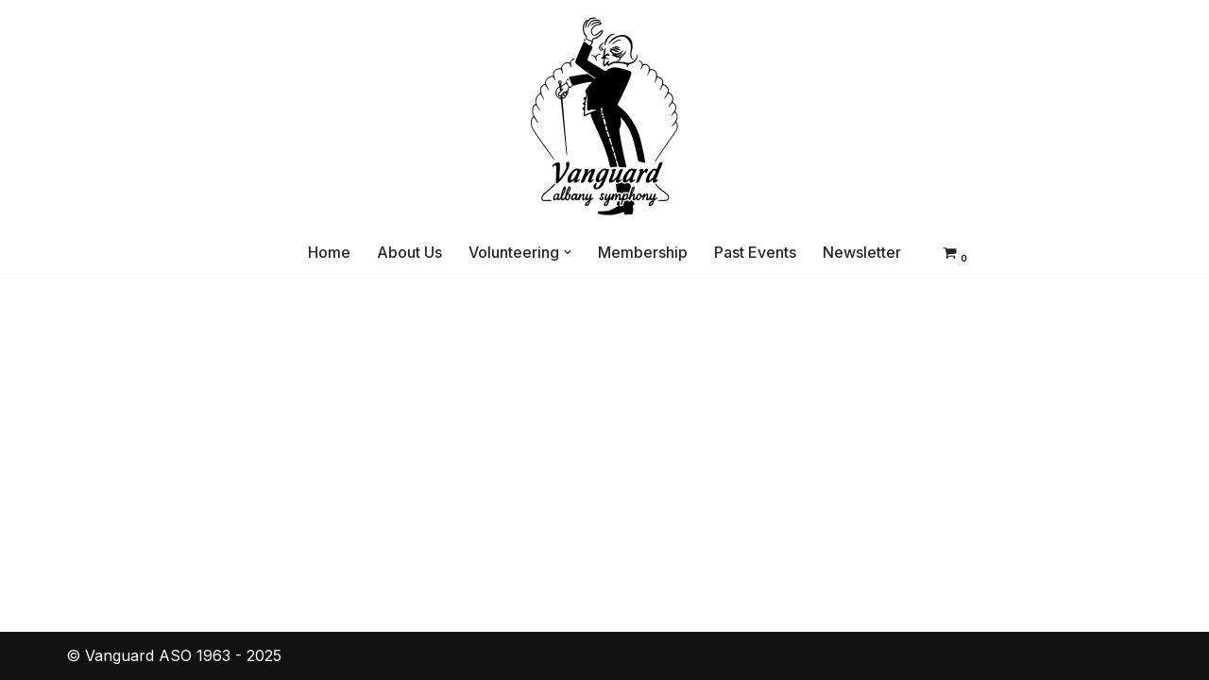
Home (329, 252)
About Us (409, 252)
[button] (567, 252)
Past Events (755, 252)
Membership (643, 252)
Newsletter (862, 252)
